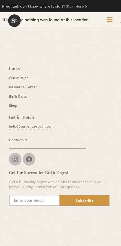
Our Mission (19, 77)
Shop (13, 105)
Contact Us (18, 139)
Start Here (75, 6)
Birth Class (18, 96)
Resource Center (23, 86)
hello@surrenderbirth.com (31, 126)
